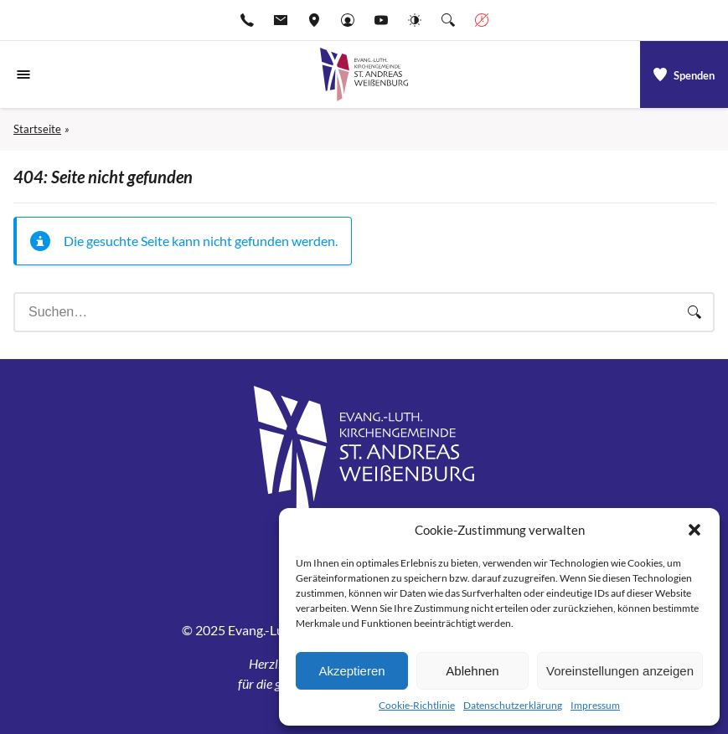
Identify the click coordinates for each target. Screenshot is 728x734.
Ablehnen (472, 671)
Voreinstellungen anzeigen (620, 671)
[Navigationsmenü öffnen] (23, 74)
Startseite (37, 129)
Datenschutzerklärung (512, 705)
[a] (684, 74)
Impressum (595, 705)
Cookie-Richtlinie (417, 705)
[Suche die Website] (448, 20)
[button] (694, 529)
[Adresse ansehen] (314, 20)
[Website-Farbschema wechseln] (414, 20)
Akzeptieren (351, 671)
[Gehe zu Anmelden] (347, 20)
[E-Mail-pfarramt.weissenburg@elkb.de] (280, 20)
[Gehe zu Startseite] (364, 74)
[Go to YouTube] (381, 20)
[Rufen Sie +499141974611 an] (247, 20)
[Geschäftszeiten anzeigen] (481, 20)
